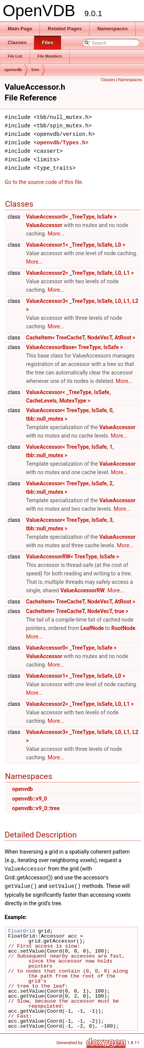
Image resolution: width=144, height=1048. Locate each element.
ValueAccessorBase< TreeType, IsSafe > (74, 347)
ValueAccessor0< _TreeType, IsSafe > (71, 217)
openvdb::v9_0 (29, 799)
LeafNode (92, 628)
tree (35, 69)
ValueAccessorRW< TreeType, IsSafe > (72, 556)
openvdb (13, 69)
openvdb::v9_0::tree (36, 808)
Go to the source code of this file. (44, 182)
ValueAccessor (44, 225)
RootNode (123, 628)
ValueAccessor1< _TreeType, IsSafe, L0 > (75, 245)
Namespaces (130, 79)
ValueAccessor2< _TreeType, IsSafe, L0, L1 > (80, 273)
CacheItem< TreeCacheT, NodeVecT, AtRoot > (81, 337)
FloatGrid (21, 930)
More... (56, 234)
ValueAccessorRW (82, 590)
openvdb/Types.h (61, 142)
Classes (108, 79)
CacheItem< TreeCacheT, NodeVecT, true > (77, 611)
